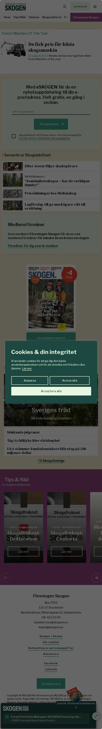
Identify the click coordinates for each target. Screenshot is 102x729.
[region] (51, 364)
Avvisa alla (69, 380)
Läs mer (27, 368)
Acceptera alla (51, 391)
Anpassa (30, 380)
